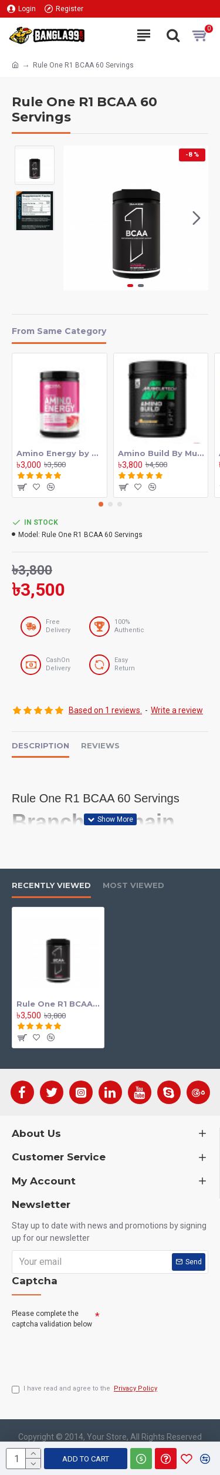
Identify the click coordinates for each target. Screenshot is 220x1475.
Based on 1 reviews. (105, 710)
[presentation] (101, 1353)
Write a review (177, 710)
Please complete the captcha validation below (52, 1318)
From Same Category (59, 331)
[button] (196, 217)
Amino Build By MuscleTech (161, 453)
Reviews (100, 745)
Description (40, 745)
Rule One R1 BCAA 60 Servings (58, 1003)
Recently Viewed (51, 885)
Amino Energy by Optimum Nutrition (59, 453)
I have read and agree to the (85, 1389)
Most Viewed (133, 885)
